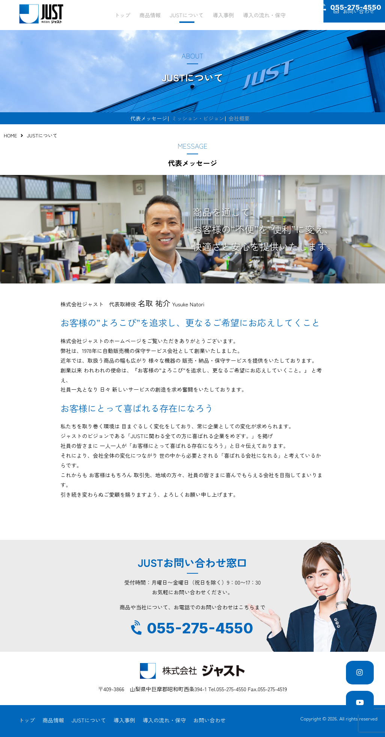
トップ (124, 14)
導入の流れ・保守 (262, 14)
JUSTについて (186, 14)
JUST (41, 14)
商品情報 (151, 14)
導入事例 (222, 14)
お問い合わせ (351, 15)
